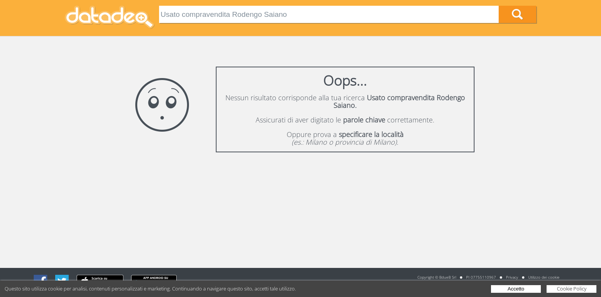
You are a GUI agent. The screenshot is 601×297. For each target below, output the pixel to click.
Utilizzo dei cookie (544, 277)
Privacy (512, 277)
